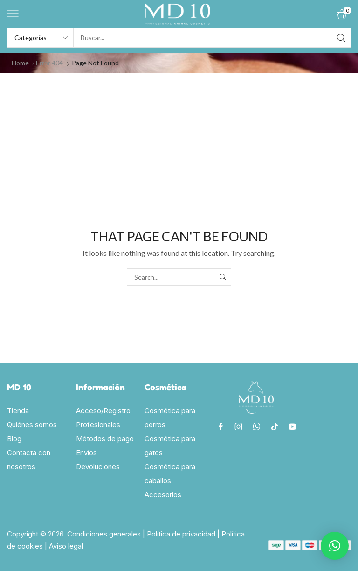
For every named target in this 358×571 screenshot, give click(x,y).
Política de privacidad (181, 533)
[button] (13, 13)
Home (20, 63)
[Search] (341, 37)
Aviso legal (66, 546)
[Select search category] (40, 37)
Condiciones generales (104, 533)
